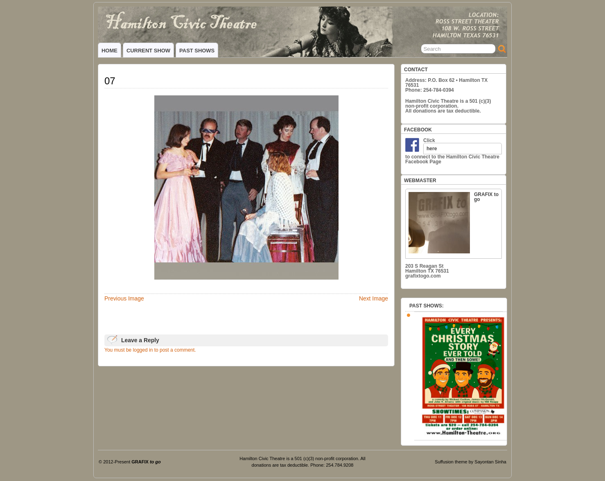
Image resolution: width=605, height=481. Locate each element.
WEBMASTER (420, 180)
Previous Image (124, 298)
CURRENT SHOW (148, 50)
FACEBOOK (418, 130)
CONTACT (416, 69)
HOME (109, 50)
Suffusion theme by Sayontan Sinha (470, 461)
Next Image (373, 298)
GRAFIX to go (454, 222)
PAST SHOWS (196, 50)
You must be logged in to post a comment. (150, 350)
